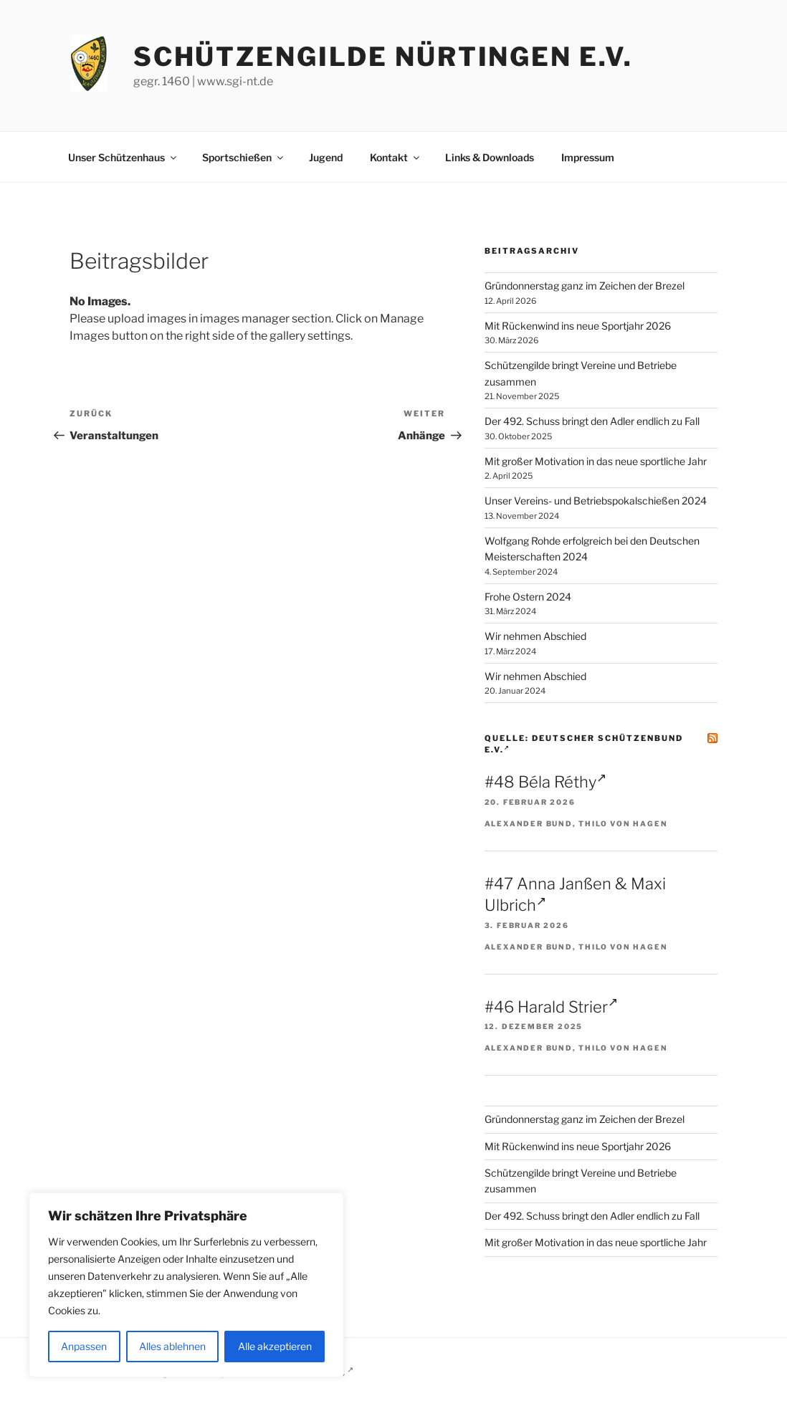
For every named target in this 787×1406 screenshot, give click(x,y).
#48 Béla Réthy (545, 782)
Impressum (587, 157)
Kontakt (395, 157)
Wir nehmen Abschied (535, 636)
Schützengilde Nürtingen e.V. (383, 56)
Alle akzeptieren (275, 1346)
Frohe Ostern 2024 (528, 596)
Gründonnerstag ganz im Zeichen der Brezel (585, 285)
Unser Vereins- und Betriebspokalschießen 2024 (596, 500)
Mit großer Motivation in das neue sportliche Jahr (596, 461)
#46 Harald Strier (551, 1007)
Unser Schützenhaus (123, 157)
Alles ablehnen (172, 1346)
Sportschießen (243, 157)
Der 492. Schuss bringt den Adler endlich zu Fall (592, 421)
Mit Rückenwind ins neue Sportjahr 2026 (578, 326)
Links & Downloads (489, 157)
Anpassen (84, 1346)
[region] (186, 1284)
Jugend (326, 157)
